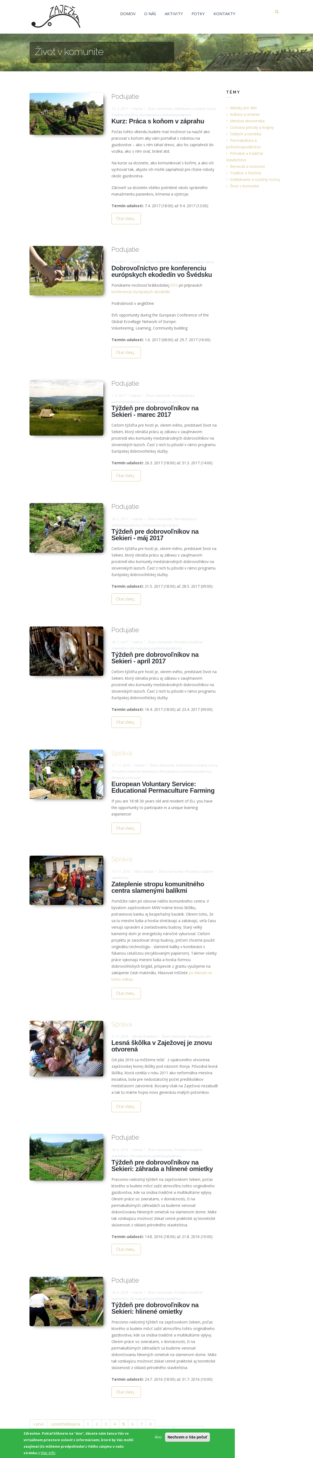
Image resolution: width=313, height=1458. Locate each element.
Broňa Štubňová (144, 1036)
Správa (121, 753)
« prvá (38, 1424)
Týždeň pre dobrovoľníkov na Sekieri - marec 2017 (155, 411)
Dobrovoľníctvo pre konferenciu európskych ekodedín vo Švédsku (161, 271)
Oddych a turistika (245, 133)
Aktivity (174, 13)
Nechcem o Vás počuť (187, 1437)
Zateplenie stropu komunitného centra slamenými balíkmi (157, 887)
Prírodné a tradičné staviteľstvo (134, 771)
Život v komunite (159, 108)
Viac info (48, 1452)
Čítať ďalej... (126, 218)
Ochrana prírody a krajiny (160, 401)
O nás (150, 13)
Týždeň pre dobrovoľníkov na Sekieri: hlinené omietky (155, 1308)
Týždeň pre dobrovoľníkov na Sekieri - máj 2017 (155, 535)
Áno (158, 1437)
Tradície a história (124, 115)
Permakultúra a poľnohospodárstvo (165, 115)
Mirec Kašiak (144, 871)
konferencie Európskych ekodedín (140, 291)
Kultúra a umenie (245, 114)
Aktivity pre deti (199, 1036)
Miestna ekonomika (247, 120)
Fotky (198, 13)
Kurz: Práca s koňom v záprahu (157, 121)
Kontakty (224, 13)
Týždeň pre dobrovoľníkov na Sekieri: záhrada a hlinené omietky (162, 1165)
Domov (128, 13)
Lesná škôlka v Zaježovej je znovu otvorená (161, 1046)
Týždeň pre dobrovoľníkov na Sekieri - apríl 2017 (155, 658)
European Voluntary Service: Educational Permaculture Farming (163, 787)
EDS (174, 285)
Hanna (137, 108)
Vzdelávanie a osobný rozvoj (194, 108)
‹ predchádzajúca (65, 1424)
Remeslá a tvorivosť (125, 777)
